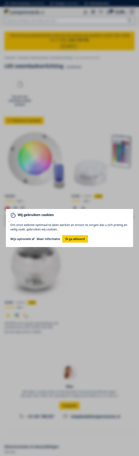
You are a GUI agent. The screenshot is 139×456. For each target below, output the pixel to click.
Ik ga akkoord (75, 239)
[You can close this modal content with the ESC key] (69, 228)
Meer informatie (48, 239)
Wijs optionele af (22, 239)
